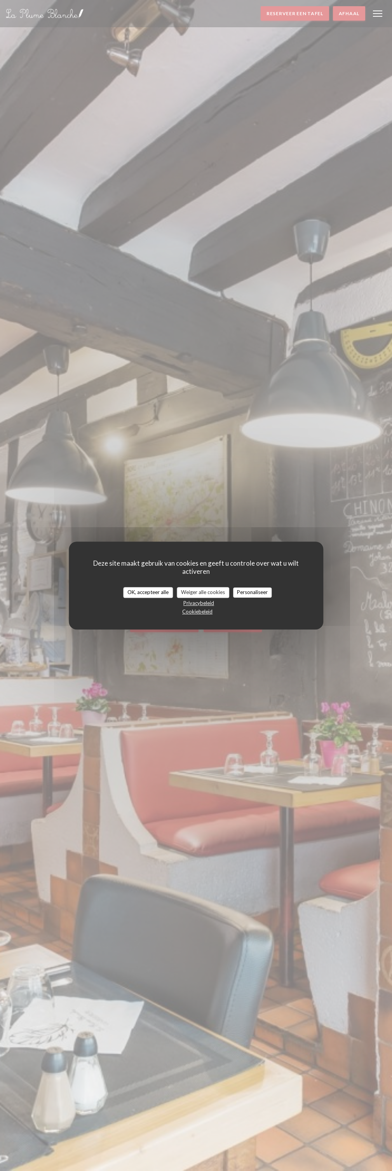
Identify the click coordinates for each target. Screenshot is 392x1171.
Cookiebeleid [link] (197, 611)
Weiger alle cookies (203, 592)
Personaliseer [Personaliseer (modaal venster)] (252, 592)
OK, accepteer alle (148, 592)
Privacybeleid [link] (198, 603)
